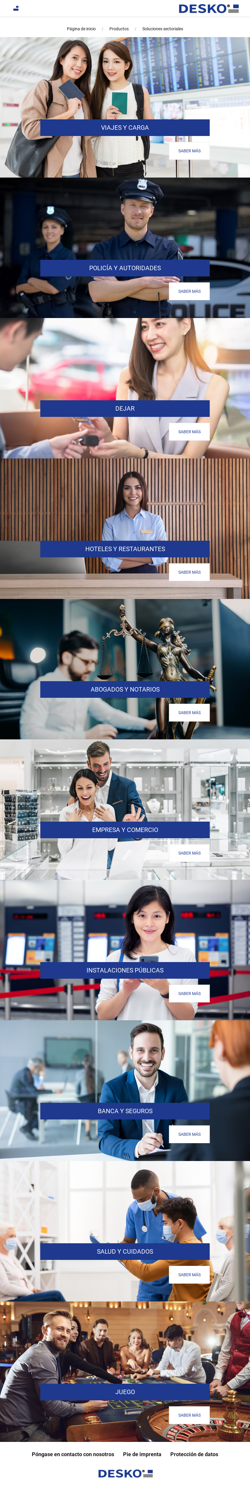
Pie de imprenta (142, 1454)
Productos (119, 28)
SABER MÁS (189, 150)
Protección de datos (194, 1454)
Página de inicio (81, 28)
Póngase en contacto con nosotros (73, 1454)
